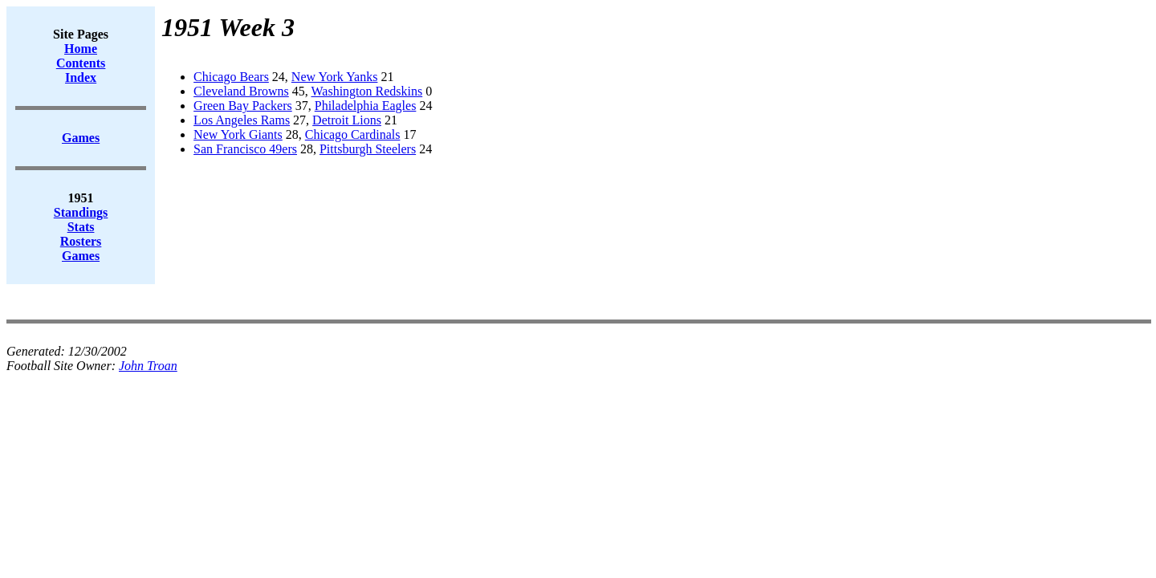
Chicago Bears (231, 76)
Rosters (81, 241)
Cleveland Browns (241, 91)
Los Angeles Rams (241, 120)
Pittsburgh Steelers (368, 149)
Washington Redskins (366, 91)
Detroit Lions (346, 120)
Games (81, 256)
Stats (81, 227)
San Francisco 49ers (245, 149)
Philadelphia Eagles (366, 105)
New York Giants (238, 134)
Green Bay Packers (242, 105)
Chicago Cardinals (353, 134)
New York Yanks (334, 76)
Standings (81, 212)
